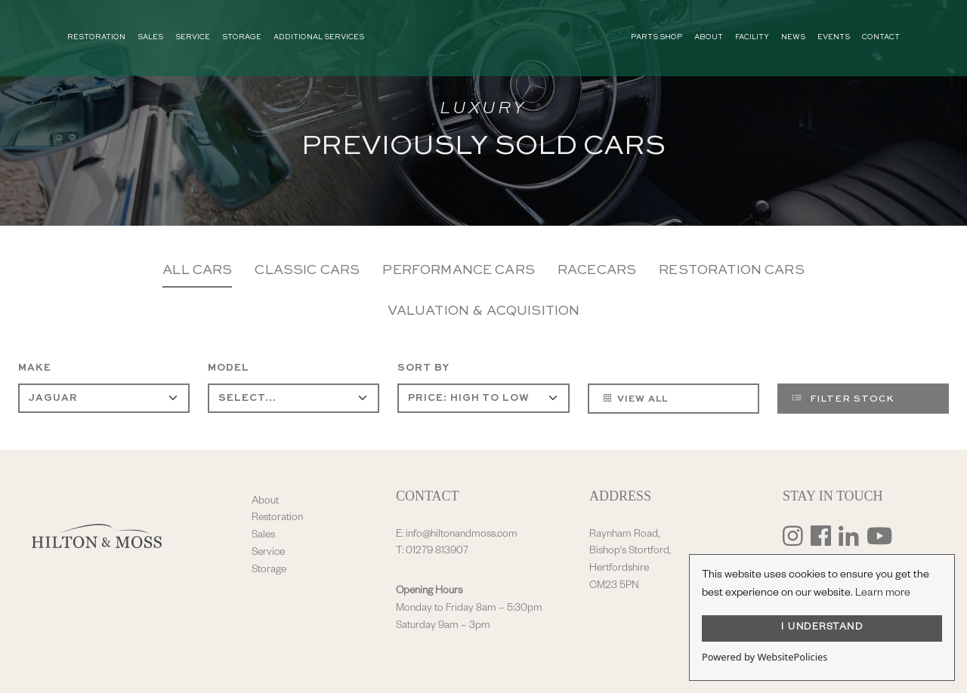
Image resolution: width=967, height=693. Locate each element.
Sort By (423, 368)
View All (635, 397)
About (265, 502)
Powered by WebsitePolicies (764, 657)
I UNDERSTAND (822, 628)
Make (34, 368)
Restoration (277, 519)
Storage (269, 571)
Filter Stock (843, 397)
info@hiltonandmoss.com (461, 535)
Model (228, 368)
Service (268, 553)
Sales (263, 536)
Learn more (882, 594)
